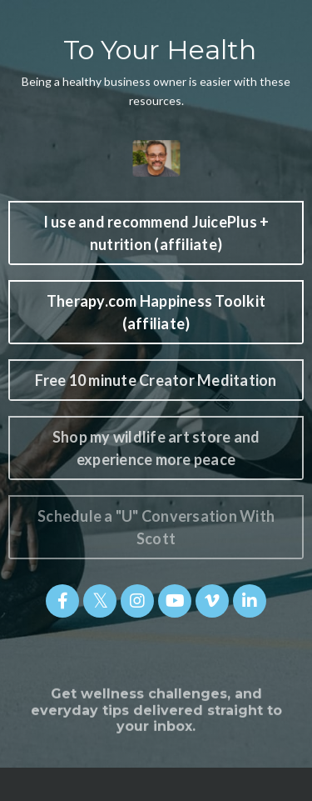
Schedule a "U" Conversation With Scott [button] (156, 527)
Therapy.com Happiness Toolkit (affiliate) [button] (156, 312)
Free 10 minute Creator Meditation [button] (155, 380)
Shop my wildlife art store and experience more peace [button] (156, 448)
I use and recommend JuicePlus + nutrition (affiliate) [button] (156, 233)
